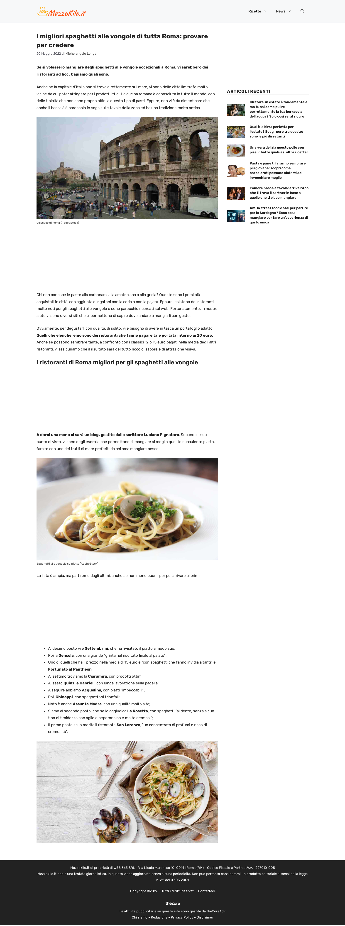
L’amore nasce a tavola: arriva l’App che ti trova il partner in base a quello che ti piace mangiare (279, 193)
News (286, 11)
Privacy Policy (182, 917)
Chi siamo (139, 917)
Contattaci (206, 891)
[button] (302, 11)
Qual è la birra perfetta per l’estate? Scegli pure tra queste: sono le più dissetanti (276, 131)
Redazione (159, 917)
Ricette (260, 11)
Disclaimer (205, 917)
